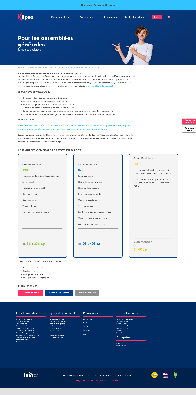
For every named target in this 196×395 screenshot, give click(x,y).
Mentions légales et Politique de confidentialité (82, 375)
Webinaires (86, 330)
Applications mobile (22, 340)
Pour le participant (22, 321)
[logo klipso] (25, 14)
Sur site (18, 342)
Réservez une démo (123, 328)
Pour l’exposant (21, 324)
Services (119, 330)
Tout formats (87, 319)
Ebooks (85, 327)
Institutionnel (54, 330)
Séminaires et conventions (58, 326)
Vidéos (85, 334)
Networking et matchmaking (25, 328)
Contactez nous (121, 345)
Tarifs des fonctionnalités (124, 319)
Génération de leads (23, 326)
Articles (85, 323)
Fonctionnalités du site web (25, 337)
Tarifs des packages (122, 321)
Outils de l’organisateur (24, 319)
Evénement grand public (58, 328)
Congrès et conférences (58, 321)
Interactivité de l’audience (25, 330)
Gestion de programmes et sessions (28, 333)
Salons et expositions (57, 319)
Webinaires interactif (57, 333)
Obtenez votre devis (123, 326)
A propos (119, 343)
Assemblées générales (57, 335)
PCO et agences (121, 324)
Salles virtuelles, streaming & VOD (27, 335)
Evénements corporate (57, 324)
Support (119, 333)
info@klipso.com (101, 381)
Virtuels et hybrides (56, 337)
